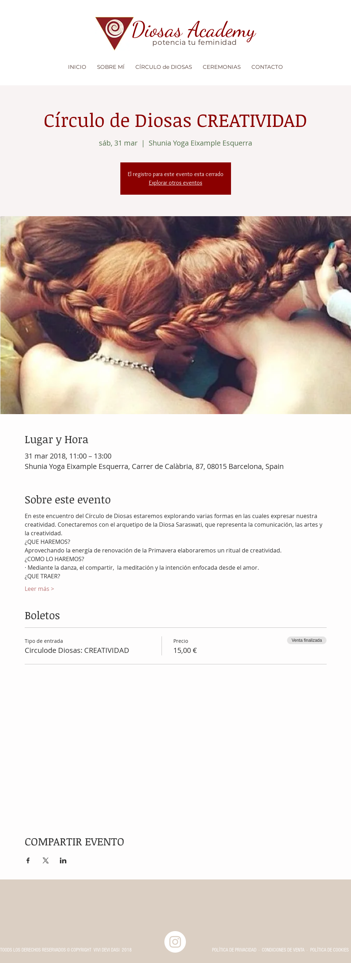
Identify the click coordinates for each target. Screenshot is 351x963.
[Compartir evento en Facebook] (28, 860)
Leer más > (39, 589)
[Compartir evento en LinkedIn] (63, 860)
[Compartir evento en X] (45, 860)
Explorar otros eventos (175, 182)
